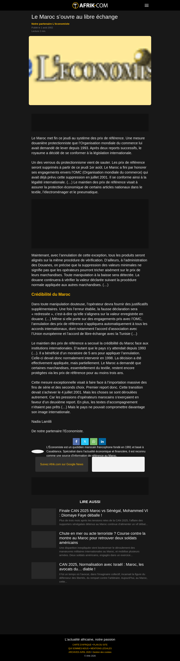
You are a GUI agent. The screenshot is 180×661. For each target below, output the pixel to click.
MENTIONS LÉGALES (101, 648)
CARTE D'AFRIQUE (81, 645)
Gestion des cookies (102, 652)
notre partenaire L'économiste (50, 23)
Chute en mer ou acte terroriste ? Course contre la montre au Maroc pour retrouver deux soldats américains (102, 538)
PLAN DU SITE (100, 645)
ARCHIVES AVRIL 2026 (80, 652)
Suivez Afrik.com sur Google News (61, 464)
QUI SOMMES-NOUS (78, 648)
